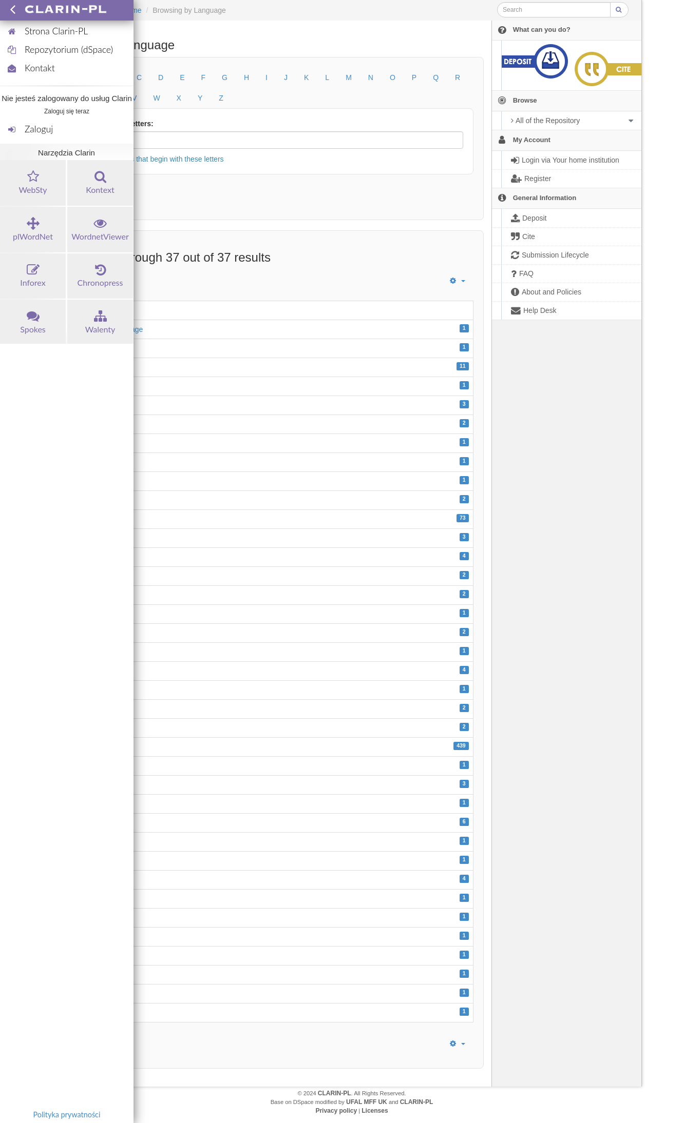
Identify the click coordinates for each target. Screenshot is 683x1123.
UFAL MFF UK (366, 1102)
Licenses (375, 1110)
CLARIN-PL (334, 1093)
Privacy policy (336, 1110)
